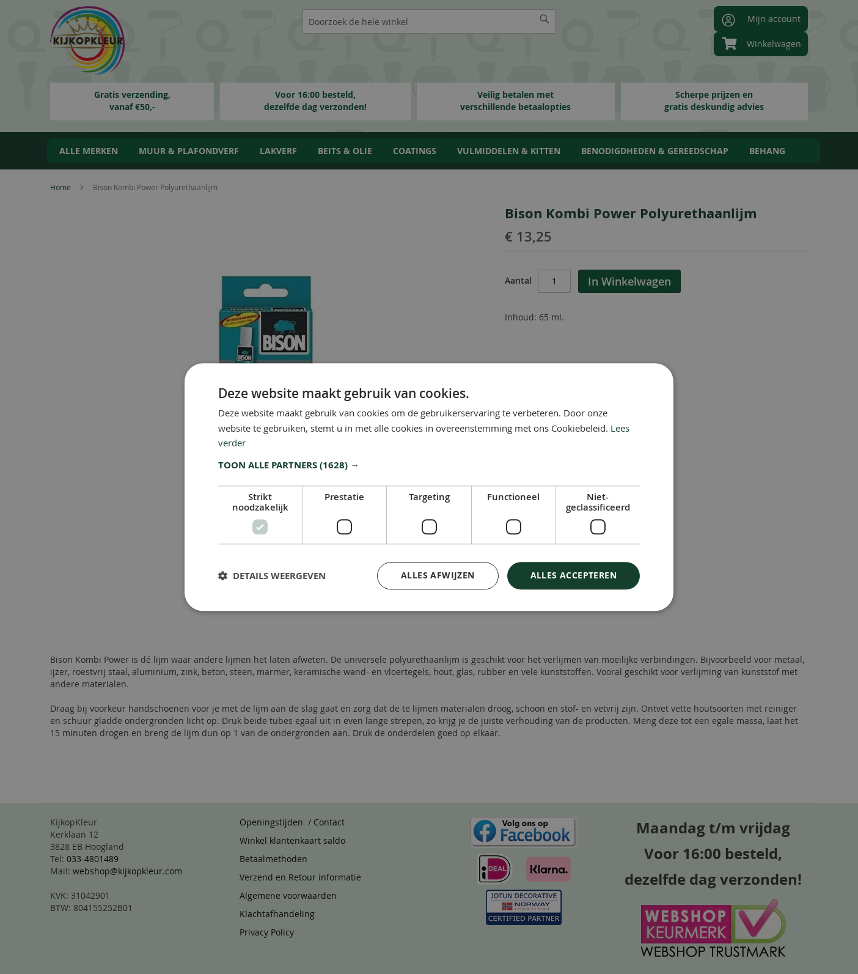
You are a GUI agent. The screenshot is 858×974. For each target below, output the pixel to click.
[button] (429, 465)
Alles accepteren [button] (573, 575)
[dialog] (429, 487)
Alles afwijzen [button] (438, 575)
